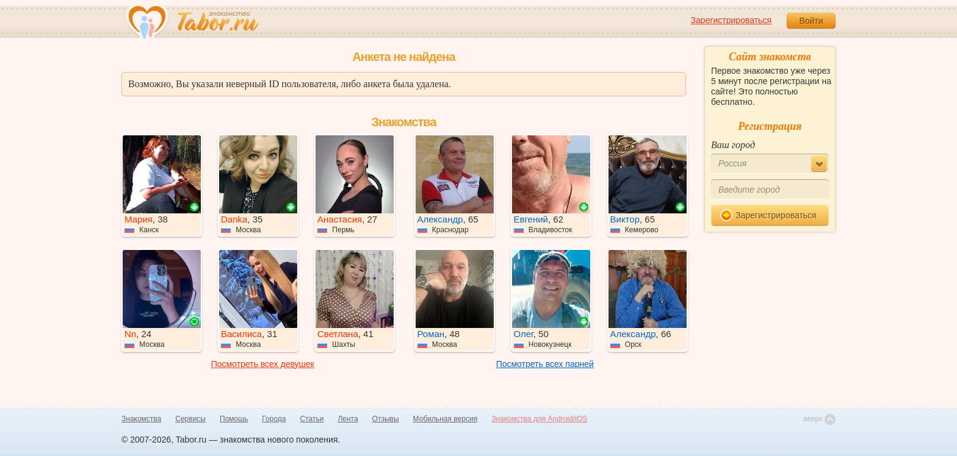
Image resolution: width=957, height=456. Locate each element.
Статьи (312, 419)
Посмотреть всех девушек (262, 364)
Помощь (234, 419)
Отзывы (385, 419)
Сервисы (190, 419)
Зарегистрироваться (731, 20)
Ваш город (733, 145)
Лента (348, 419)
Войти (811, 21)
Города (274, 419)
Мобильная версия (445, 419)
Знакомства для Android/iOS (539, 419)
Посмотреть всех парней (545, 364)
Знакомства (141, 419)
